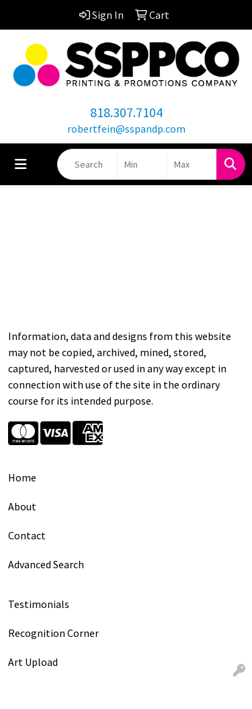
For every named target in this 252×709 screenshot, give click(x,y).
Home (22, 477)
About (22, 506)
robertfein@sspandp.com (126, 128)
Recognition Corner (53, 633)
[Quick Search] (87, 164)
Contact (27, 535)
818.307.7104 (126, 112)
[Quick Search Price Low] (142, 164)
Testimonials (38, 604)
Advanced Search (46, 564)
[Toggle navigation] (21, 164)
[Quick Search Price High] (192, 164)
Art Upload (33, 662)
